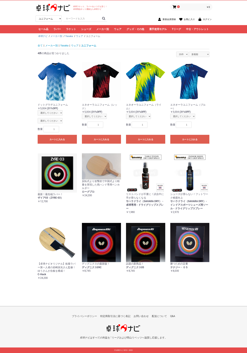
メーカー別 (102, 29)
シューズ (86, 29)
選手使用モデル (158, 29)
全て (40, 45)
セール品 (43, 29)
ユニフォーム (88, 45)
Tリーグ (176, 29)
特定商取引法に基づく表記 (115, 316)
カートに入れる (57, 139)
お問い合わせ (141, 316)
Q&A (172, 316)
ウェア (117, 29)
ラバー (57, 29)
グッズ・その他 (135, 29)
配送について (159, 316)
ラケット (71, 29)
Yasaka (64, 45)
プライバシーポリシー (84, 316)
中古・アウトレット (197, 29)
